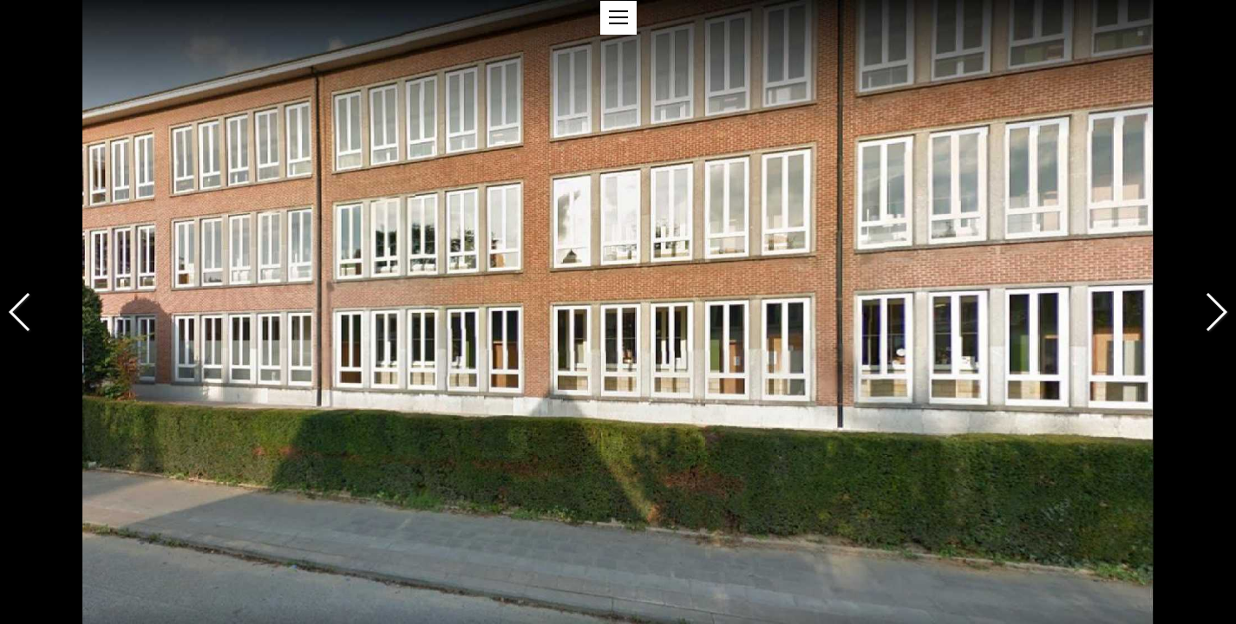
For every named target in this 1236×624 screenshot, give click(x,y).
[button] (618, 18)
